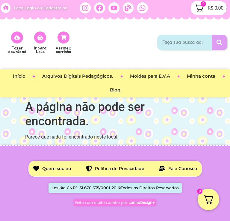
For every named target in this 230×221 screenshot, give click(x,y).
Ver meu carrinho (63, 50)
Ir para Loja (40, 50)
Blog (115, 90)
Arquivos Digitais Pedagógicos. (77, 76)
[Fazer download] (17, 37)
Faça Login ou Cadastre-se (40, 7)
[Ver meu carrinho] (63, 37)
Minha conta (201, 76)
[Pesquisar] (219, 42)
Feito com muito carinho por (115, 202)
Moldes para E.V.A (150, 76)
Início (19, 76)
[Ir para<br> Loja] (40, 37)
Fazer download (17, 50)
